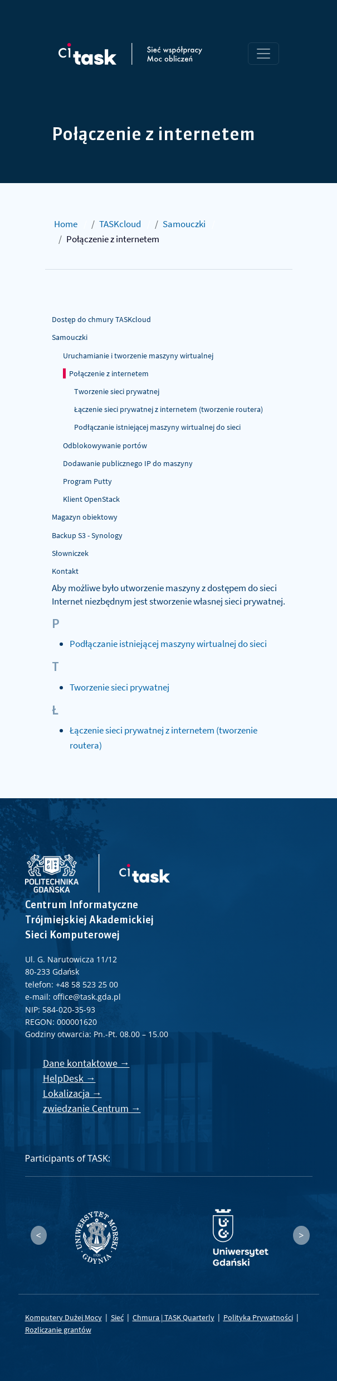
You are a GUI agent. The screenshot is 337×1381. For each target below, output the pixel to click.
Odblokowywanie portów (105, 445)
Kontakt (65, 571)
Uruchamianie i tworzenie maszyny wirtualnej (138, 356)
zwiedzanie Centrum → (92, 1108)
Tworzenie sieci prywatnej (116, 391)
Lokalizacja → (72, 1093)
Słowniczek (70, 553)
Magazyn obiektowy (85, 517)
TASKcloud (120, 224)
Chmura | (148, 1317)
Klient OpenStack (91, 499)
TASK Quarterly (189, 1317)
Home (65, 224)
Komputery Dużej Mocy (63, 1317)
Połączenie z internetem (109, 373)
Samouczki (184, 224)
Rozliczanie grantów (58, 1330)
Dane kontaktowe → (86, 1063)
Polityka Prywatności (258, 1317)
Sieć (117, 1317)
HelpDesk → (69, 1078)
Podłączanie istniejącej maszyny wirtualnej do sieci (157, 427)
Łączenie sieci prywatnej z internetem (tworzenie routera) (168, 409)
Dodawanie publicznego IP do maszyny (128, 463)
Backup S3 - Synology (87, 535)
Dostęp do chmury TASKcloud (101, 319)
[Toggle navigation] (263, 53)
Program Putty (87, 481)
